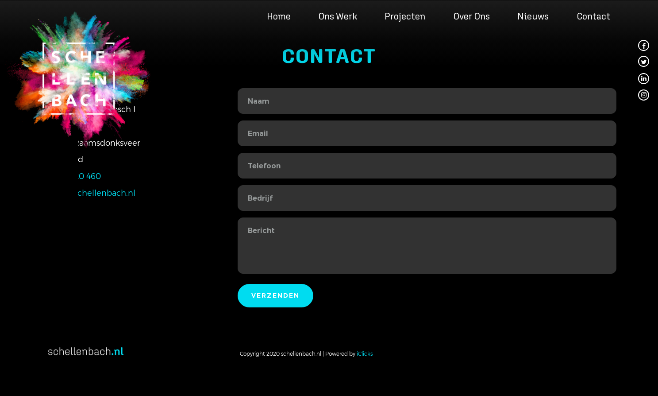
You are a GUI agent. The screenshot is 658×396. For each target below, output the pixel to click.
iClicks (365, 353)
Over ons (471, 16)
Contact (593, 16)
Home (279, 16)
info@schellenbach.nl (93, 192)
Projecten (405, 16)
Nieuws (533, 16)
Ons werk (337, 16)
